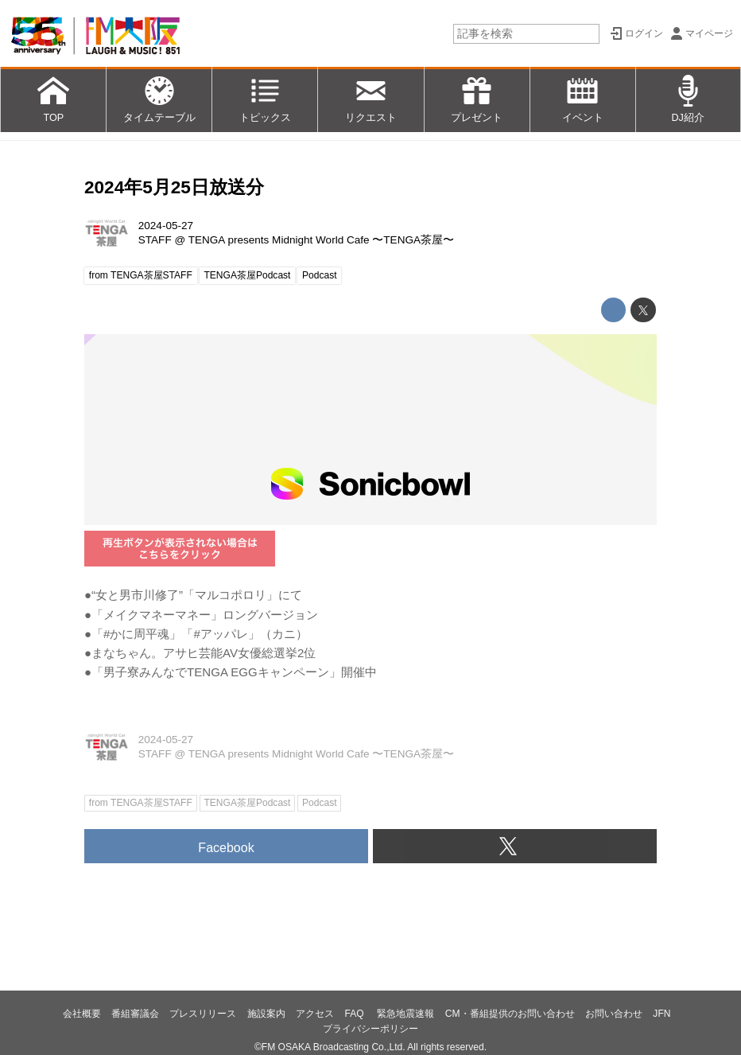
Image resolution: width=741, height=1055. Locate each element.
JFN (661, 1013)
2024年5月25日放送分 (174, 187)
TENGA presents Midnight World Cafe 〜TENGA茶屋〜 (321, 240)
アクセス (315, 1013)
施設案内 (266, 1013)
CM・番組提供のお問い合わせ (510, 1013)
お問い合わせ (613, 1013)
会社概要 (82, 1013)
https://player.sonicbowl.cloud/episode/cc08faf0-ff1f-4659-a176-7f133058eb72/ (370, 429)
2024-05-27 (165, 226)
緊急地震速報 (405, 1013)
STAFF (155, 240)
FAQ (356, 1013)
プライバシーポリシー (370, 1028)
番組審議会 (135, 1013)
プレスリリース (202, 1013)
